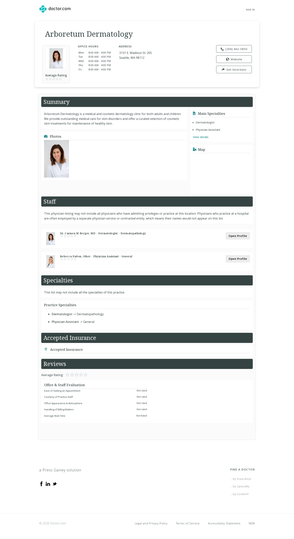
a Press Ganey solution (60, 470)
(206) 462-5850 (234, 49)
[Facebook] (41, 484)
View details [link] (200, 137)
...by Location (239, 494)
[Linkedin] (48, 484)
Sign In (250, 9)
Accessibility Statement (224, 523)
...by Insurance (240, 479)
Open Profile (238, 236)
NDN (252, 523)
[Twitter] (54, 484)
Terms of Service (188, 523)
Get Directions (234, 69)
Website (234, 59)
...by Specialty (240, 486)
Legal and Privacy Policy (151, 523)
